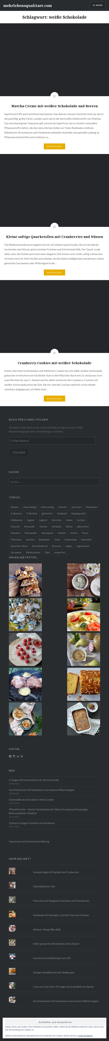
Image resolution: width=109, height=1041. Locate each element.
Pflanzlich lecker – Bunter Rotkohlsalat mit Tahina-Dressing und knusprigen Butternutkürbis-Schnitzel (48, 811)
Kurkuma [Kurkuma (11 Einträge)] (56, 526)
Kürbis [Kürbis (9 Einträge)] (69, 526)
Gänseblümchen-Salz (44, 886)
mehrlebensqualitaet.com (27, 5)
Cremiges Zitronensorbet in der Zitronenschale (34, 780)
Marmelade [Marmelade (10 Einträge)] (31, 532)
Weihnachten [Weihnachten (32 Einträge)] (33, 552)
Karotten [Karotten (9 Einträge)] (57, 520)
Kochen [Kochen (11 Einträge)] (81, 520)
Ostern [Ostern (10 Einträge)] (74, 532)
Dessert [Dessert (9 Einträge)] (62, 506)
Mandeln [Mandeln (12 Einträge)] (15, 532)
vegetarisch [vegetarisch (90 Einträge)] (82, 545)
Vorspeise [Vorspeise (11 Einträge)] (16, 552)
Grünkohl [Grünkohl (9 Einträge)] (62, 513)
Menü (99, 5)
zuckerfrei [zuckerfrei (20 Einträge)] (59, 552)
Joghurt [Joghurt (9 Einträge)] (43, 520)
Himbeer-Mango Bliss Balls (47, 929)
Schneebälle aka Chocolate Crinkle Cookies (31, 799)
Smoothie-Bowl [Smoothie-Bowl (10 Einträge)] (19, 545)
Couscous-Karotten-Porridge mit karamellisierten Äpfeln (63, 986)
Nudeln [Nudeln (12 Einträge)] (62, 532)
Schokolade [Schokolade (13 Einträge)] (70, 539)
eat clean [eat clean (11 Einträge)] (76, 506)
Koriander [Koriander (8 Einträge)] (29, 526)
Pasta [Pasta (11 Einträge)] (85, 532)
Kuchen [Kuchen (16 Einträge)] (43, 526)
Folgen (19, 452)
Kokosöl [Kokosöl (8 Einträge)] (15, 526)
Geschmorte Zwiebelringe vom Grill (51, 958)
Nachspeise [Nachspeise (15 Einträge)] (47, 532)
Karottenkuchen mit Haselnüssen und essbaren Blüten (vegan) (41, 790)
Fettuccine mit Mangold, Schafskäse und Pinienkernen (61, 900)
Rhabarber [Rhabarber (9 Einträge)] (44, 539)
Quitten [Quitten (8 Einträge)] (30, 539)
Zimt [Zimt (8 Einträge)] (47, 552)
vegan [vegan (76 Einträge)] (68, 545)
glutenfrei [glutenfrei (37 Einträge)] (47, 513)
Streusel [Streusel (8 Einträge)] (56, 545)
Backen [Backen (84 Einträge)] (15, 506)
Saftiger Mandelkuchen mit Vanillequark (53, 972)
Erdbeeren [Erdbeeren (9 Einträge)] (16, 513)
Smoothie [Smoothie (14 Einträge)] (86, 539)
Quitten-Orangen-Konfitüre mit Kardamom (32, 823)
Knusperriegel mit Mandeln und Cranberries (56, 872)
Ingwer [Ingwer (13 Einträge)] (31, 520)
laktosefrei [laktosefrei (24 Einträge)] (83, 526)
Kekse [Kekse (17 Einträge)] (69, 520)
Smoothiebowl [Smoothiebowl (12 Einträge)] (40, 545)
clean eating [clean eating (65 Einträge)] (47, 506)
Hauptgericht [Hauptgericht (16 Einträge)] (78, 513)
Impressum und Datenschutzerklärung (29, 841)
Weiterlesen (54, 146)
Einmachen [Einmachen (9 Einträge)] (91, 506)
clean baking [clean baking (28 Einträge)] (29, 506)
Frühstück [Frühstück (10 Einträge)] (31, 513)
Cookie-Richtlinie (85, 1035)
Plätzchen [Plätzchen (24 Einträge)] (16, 539)
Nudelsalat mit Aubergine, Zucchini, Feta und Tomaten (61, 915)
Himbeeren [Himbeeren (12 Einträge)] (17, 520)
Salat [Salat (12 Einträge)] (57, 539)
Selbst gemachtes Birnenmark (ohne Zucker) (56, 943)
